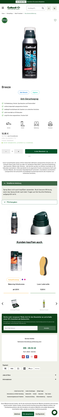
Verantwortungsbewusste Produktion (15, 396)
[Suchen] (43, 8)
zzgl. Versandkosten (13, 136)
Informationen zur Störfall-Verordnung (15, 394)
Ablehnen (17, 414)
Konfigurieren (40, 414)
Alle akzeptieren (28, 414)
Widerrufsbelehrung (40, 396)
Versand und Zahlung (29, 396)
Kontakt (34, 394)
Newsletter (40, 394)
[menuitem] (4, 8)
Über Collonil (48, 394)
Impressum (49, 396)
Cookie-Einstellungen (30, 391)
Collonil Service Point (19, 391)
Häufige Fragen (40, 391)
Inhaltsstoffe (28, 394)
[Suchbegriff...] (35, 8)
